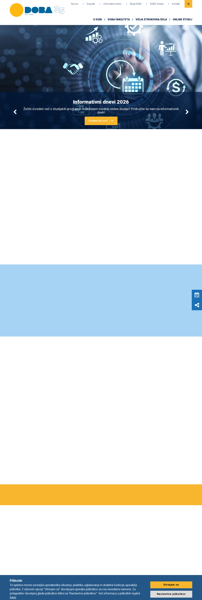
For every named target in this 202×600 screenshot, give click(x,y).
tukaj (13, 597)
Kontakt (176, 4)
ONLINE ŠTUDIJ (182, 19)
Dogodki (91, 4)
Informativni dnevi (112, 4)
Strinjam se (171, 584)
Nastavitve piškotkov (171, 594)
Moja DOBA (135, 4)
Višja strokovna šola (151, 19)
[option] (101, 77)
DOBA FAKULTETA (119, 19)
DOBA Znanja (156, 4)
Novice (74, 4)
